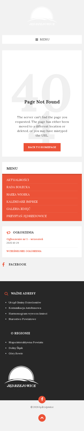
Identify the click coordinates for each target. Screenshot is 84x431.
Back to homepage (42, 147)
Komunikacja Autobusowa (25, 307)
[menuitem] (42, 179)
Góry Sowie (16, 353)
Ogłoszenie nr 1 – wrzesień (24, 239)
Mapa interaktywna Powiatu (26, 342)
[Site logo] (42, 27)
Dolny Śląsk (16, 348)
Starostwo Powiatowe (22, 319)
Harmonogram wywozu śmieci (28, 313)
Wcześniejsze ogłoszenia (23, 251)
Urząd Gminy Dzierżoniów (25, 302)
